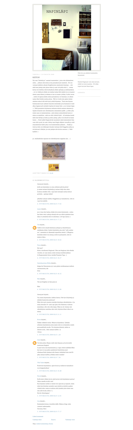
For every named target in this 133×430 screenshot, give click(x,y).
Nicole (39, 376)
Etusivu (53, 419)
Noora (39, 245)
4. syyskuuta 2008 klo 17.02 (49, 204)
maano (39, 209)
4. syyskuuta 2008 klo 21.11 (49, 314)
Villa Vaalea (40, 362)
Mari (38, 279)
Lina (38, 401)
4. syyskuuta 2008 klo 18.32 (49, 273)
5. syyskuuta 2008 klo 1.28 (49, 335)
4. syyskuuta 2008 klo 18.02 (49, 240)
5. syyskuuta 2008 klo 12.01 (49, 396)
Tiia (38, 224)
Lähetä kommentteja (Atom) (44, 424)
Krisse (39, 319)
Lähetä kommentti (38, 416)
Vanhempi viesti (70, 419)
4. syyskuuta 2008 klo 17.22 (49, 219)
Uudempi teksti (37, 419)
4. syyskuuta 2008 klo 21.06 (49, 289)
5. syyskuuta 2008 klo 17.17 (49, 411)
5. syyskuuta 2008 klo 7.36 (49, 357)
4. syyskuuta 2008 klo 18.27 (49, 258)
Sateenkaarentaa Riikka (44, 263)
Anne (38, 340)
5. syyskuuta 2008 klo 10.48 (49, 371)
